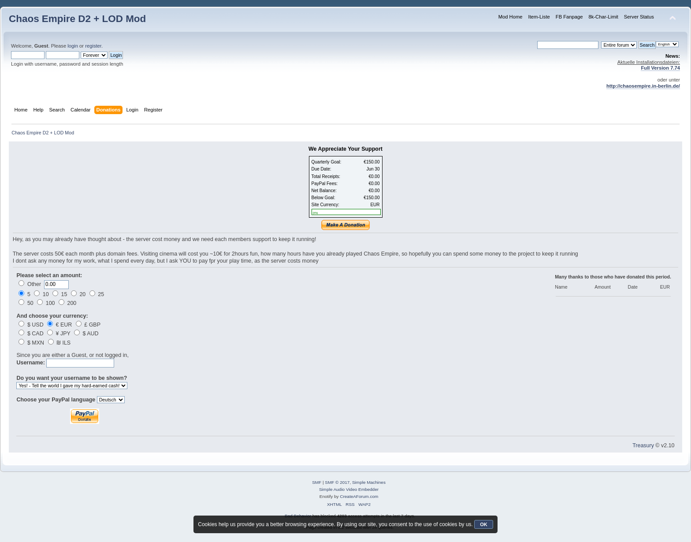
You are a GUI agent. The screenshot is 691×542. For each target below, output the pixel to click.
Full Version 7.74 (660, 68)
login (72, 45)
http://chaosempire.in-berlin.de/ (643, 86)
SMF (316, 482)
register (93, 45)
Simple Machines (369, 482)
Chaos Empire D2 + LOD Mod (77, 18)
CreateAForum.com (359, 496)
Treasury (643, 445)
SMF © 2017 (337, 482)
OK (483, 524)
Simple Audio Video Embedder (349, 489)
